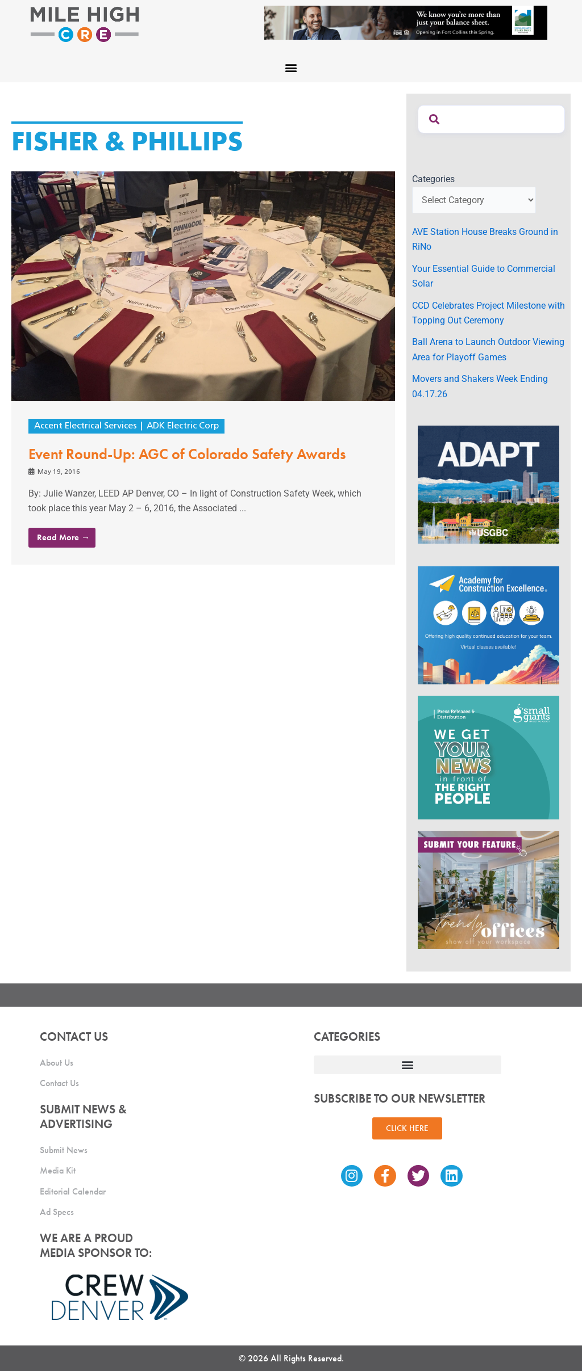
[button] (291, 67)
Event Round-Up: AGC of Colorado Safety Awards (187, 454)
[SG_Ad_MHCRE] (488, 756)
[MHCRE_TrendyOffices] (488, 889)
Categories (433, 179)
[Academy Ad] (488, 624)
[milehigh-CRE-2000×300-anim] (405, 21)
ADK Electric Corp (188, 426)
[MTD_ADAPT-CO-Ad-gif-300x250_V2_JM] (488, 483)
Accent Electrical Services (88, 426)
